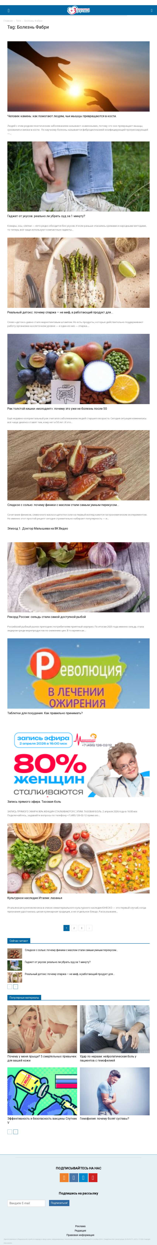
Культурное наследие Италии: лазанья (34, 898)
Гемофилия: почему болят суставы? (104, 1118)
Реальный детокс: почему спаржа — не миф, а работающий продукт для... (60, 312)
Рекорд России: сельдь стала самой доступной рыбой (46, 617)
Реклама (80, 1226)
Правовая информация (80, 1235)
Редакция (80, 1230)
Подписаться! (59, 1202)
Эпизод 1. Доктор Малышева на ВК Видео (37, 528)
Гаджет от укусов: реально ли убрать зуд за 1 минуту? (46, 216)
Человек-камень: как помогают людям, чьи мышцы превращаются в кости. (62, 116)
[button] (152, 10)
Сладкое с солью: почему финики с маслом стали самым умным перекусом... (63, 505)
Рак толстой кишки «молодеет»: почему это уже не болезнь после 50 (57, 408)
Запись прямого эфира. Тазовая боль (34, 801)
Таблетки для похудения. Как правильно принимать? (45, 713)
